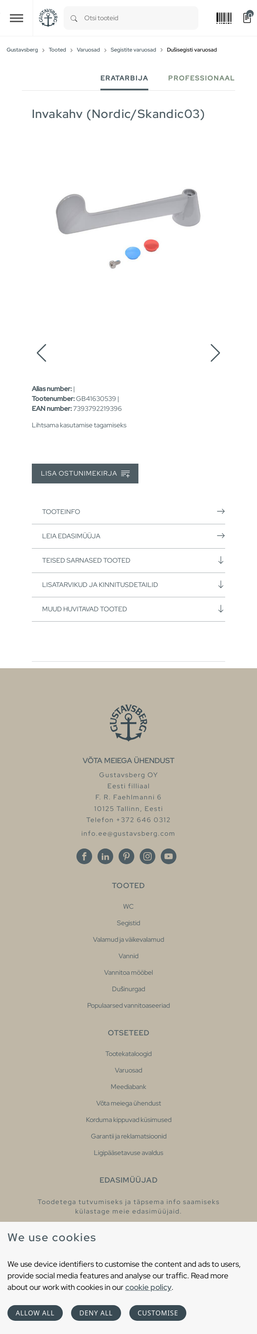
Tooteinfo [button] (133, 511)
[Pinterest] (126, 856)
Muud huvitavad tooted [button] (133, 608)
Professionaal (201, 78)
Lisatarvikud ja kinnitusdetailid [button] (133, 584)
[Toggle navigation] (16, 18)
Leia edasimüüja (133, 535)
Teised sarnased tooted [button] (133, 560)
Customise (158, 1313)
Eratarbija (124, 78)
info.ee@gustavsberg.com (128, 833)
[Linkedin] (105, 856)
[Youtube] (168, 856)
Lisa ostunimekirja (85, 473)
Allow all (35, 1313)
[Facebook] (84, 856)
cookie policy (148, 1287)
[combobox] (141, 18)
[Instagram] (147, 856)
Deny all (96, 1313)
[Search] (74, 18)
